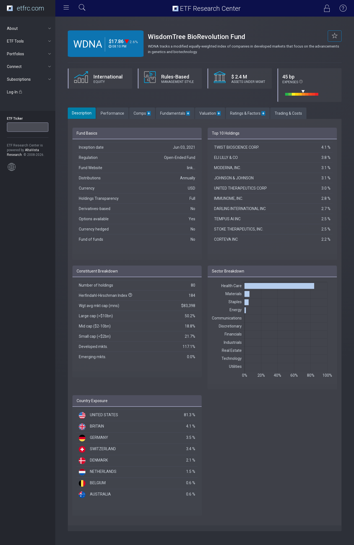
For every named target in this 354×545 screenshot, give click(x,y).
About (29, 28)
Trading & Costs (288, 113)
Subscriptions (29, 79)
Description (82, 113)
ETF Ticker (15, 118)
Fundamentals (175, 113)
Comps (142, 113)
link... (191, 168)
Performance (112, 113)
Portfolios (29, 54)
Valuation (210, 113)
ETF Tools (29, 41)
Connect (29, 66)
